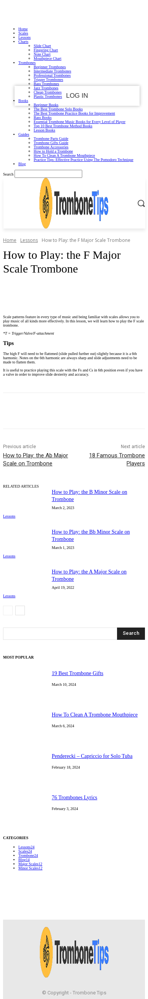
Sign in (74, 12)
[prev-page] (8, 610)
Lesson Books (44, 130)
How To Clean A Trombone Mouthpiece (64, 155)
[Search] (131, 634)
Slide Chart (42, 46)
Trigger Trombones (48, 79)
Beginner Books (46, 105)
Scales (23, 33)
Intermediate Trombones (52, 71)
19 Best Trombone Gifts (77, 673)
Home (23, 29)
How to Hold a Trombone (53, 151)
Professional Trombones (52, 75)
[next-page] (20, 610)
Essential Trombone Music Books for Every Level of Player (79, 122)
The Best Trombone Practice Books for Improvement (74, 113)
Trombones (27, 63)
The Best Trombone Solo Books (58, 109)
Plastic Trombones (48, 96)
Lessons (24, 37)
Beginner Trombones (50, 67)
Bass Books (43, 117)
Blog (22, 164)
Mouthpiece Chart (47, 58)
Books (23, 101)
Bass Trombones (46, 84)
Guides (23, 134)
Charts (23, 41)
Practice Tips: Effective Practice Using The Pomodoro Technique (83, 160)
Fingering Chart (46, 50)
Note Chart (42, 54)
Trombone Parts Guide (51, 138)
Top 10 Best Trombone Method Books (63, 126)
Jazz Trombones (46, 88)
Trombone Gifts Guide (51, 143)
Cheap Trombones (48, 92)
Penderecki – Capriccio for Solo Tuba (92, 756)
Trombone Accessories (51, 147)
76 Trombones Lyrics (74, 797)
